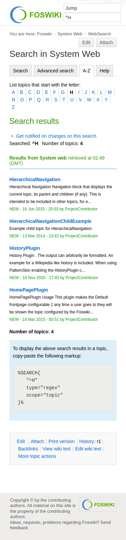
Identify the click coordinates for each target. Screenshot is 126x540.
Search (20, 70)
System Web (69, 33)
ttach (37, 441)
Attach (106, 42)
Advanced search (55, 70)
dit (21, 441)
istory (86, 441)
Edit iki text (88, 448)
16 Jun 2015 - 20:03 (40, 209)
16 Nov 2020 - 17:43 (41, 277)
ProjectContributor (81, 209)
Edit (86, 42)
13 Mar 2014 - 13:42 (41, 236)
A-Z (87, 70)
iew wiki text (56, 448)
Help (105, 70)
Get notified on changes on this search (56, 136)
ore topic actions (37, 456)
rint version (62, 441)
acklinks (28, 448)
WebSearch (99, 33)
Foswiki (44, 33)
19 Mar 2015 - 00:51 (41, 319)
